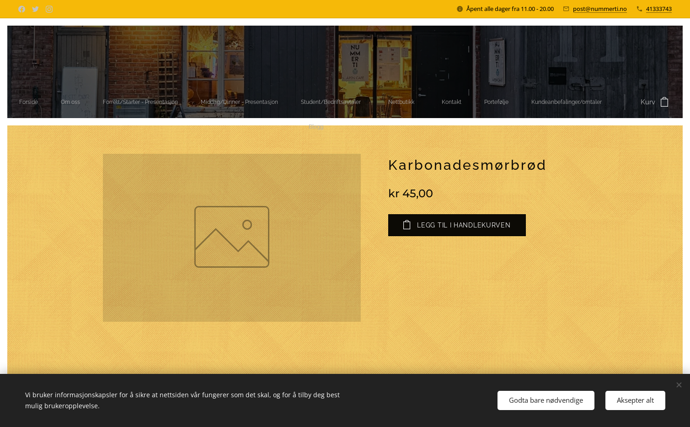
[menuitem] (208, 102)
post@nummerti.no (600, 9)
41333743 (659, 9)
